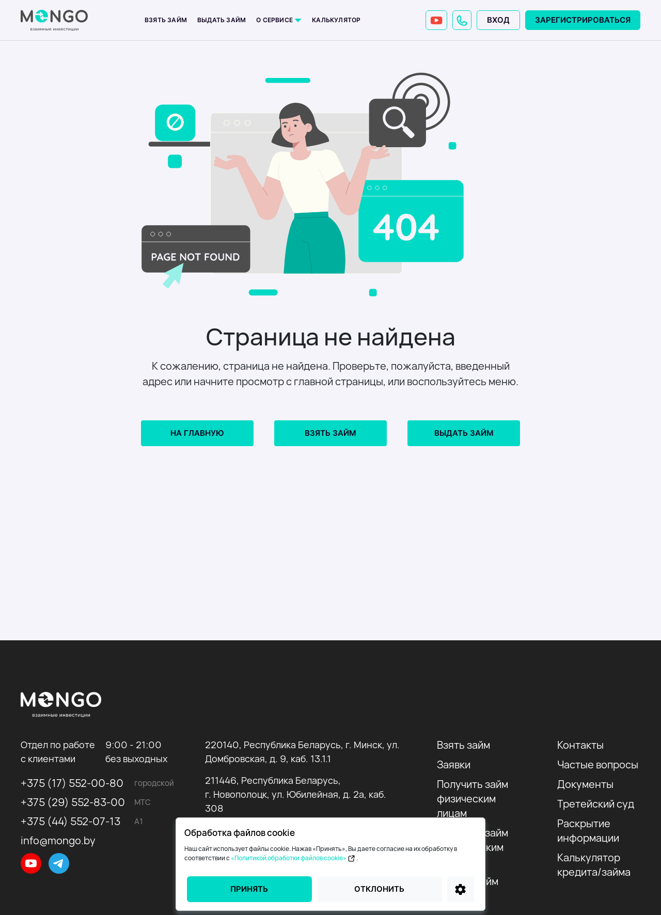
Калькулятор (336, 20)
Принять (249, 889)
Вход (498, 20)
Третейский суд (595, 804)
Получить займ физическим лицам (472, 798)
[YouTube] (436, 20)
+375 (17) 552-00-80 (72, 783)
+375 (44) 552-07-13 (70, 821)
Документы (585, 784)
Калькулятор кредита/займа (594, 864)
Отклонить (379, 889)
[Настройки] (460, 889)
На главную (197, 433)
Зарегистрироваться (583, 20)
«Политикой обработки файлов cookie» (293, 858)
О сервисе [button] (275, 20)
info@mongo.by (58, 840)
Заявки (453, 764)
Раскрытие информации (588, 830)
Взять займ (166, 20)
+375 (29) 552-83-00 (73, 802)
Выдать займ (221, 20)
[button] (461, 20)
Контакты (580, 745)
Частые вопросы (597, 764)
